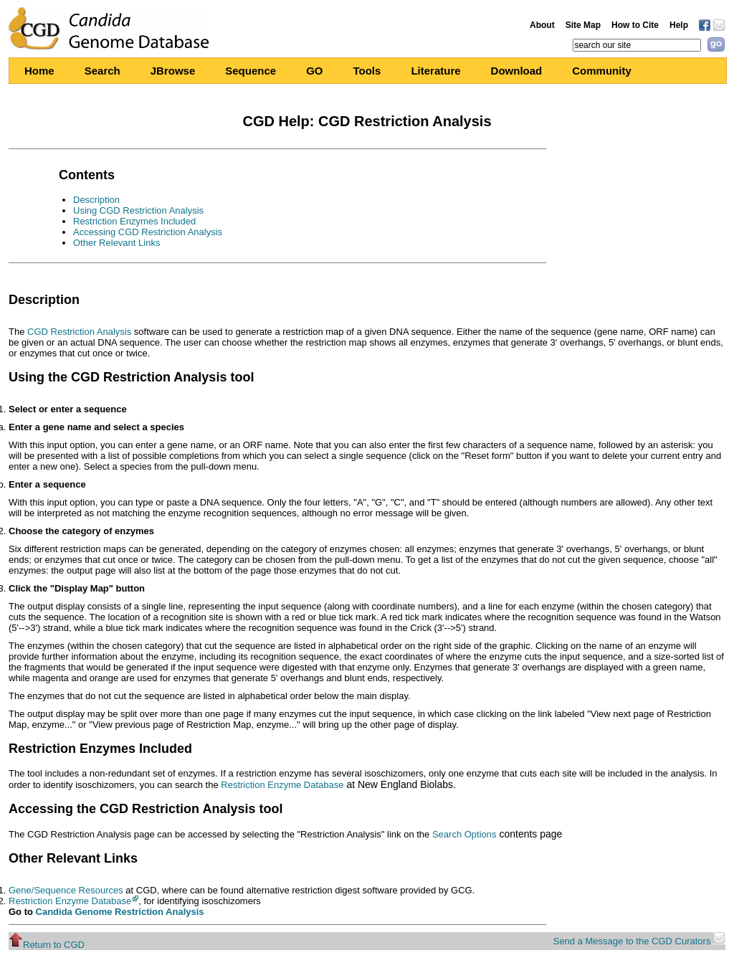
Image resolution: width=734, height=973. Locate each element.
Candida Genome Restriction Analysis (120, 911)
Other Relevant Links (116, 242)
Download (517, 71)
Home (39, 71)
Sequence (250, 71)
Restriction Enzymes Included (134, 221)
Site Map (583, 25)
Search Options (464, 834)
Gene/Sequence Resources (66, 890)
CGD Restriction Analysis (79, 331)
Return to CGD (47, 944)
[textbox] (637, 45)
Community (601, 71)
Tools (367, 71)
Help (678, 25)
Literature (435, 71)
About (542, 25)
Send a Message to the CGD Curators (639, 941)
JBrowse (173, 71)
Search (102, 71)
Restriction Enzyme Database (282, 784)
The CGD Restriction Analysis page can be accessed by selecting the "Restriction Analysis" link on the (220, 834)
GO (314, 71)
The (18, 331)
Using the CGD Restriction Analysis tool (131, 377)
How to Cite (635, 25)
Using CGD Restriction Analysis (138, 210)
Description (96, 199)
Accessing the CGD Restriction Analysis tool (145, 809)
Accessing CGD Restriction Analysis (147, 232)
